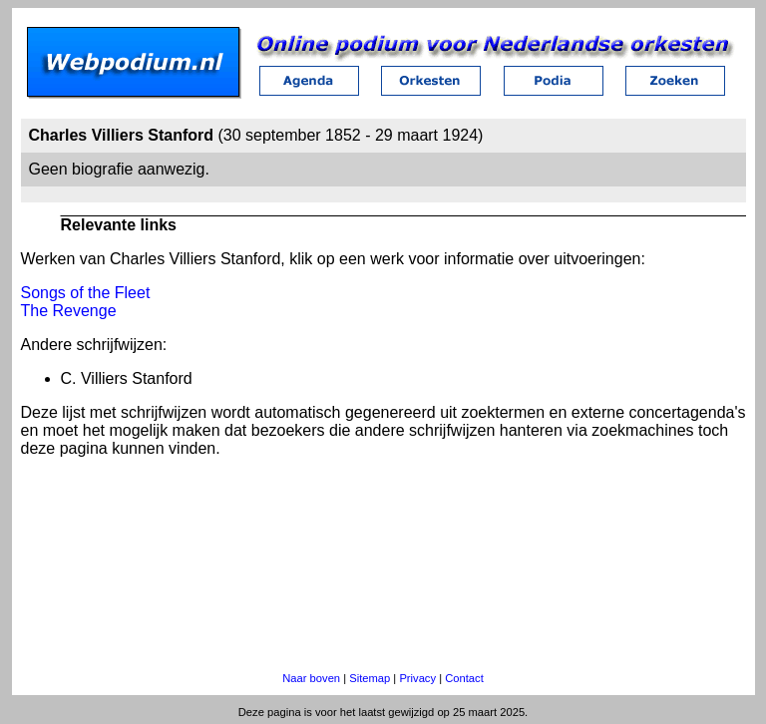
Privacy (417, 678)
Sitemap (369, 678)
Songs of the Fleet (86, 292)
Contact (464, 678)
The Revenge (69, 310)
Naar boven (311, 678)
